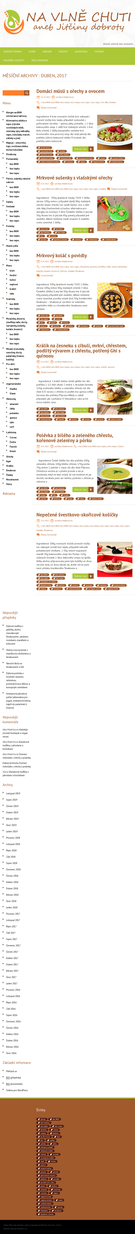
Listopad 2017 (13, 920)
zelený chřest (116, 419)
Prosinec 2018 (13, 837)
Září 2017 (10, 932)
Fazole (13, 446)
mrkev (53, 236)
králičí (104, 367)
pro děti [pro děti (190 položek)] (56, 1179)
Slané (121, 446)
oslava (43, 326)
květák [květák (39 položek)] (43, 1154)
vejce (82, 499)
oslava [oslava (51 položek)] (43, 1165)
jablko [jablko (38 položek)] (52, 1140)
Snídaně (47, 51)
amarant (14, 404)
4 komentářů (47, 275)
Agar (8, 461)
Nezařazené (12, 479)
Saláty (9, 201)
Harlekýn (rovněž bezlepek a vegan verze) (15, 733)
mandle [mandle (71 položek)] (56, 1154)
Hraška (9, 465)
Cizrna (13, 437)
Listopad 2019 (13, 793)
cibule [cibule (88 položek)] (55, 1130)
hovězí (13, 275)
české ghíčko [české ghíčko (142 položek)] (45, 1207)
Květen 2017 (12, 958)
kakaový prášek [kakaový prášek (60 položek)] (47, 1147)
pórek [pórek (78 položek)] (43, 1186)
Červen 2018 (12, 875)
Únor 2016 (11, 1053)
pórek (70, 499)
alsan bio (44, 229)
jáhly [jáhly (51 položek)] (55, 1144)
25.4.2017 (45, 97)
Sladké (112, 102)
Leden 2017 (11, 983)
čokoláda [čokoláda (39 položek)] (44, 1211)
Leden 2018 (11, 907)
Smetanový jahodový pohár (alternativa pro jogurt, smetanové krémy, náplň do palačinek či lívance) (18, 700)
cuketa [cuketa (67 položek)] (43, 1133)
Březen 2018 (12, 894)
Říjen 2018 (11, 850)
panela (43, 239)
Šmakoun (79, 271)
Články (9, 475)
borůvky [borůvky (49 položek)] (44, 1130)
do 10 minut (45, 148)
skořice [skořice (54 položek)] (54, 1186)
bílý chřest (61, 416)
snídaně (69, 162)
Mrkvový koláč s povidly (61, 255)
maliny (75, 585)
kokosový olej (66, 158)
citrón (58, 319)
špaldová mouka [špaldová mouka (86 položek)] (47, 1214)
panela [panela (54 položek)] (43, 1172)
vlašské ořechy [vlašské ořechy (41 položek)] (46, 1204)
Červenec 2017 (13, 945)
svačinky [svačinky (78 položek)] (57, 1189)
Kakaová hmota (10, 763)
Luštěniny (11, 432)
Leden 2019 (11, 831)
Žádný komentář (49, 107)
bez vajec (85, 102)
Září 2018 (10, 856)
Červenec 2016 (13, 1021)
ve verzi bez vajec (116, 326)
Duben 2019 (12, 812)
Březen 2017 (12, 970)
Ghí (42, 236)
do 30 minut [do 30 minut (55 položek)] (45, 1137)
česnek (61, 419)
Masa (9, 265)
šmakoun (84, 326)
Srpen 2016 (11, 1015)
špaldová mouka (60, 239)
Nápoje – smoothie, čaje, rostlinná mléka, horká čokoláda (17, 146)
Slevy (9, 484)
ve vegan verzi (94, 589)
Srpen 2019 (11, 799)
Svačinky (99, 51)
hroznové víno (46, 151)
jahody (62, 151)
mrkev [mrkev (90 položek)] (53, 1161)
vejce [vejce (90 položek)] (60, 1200)
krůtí (12, 270)
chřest (43, 495)
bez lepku (65, 102)
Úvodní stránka (13, 51)
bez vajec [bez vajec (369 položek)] (58, 1126)
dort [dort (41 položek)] (58, 1137)
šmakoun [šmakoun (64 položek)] (58, 1211)
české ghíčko (46, 419)
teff (12, 426)
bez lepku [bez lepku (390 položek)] (44, 1126)
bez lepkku (45, 412)
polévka (57, 499)
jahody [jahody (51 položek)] (43, 1144)
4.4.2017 (45, 361)
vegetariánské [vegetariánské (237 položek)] (46, 1200)
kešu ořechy (64, 155)
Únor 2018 (11, 901)
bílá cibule (45, 416)
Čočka (13, 442)
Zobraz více (80, 149)
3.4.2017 (45, 520)
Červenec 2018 (13, 869)
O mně (32, 51)
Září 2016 (10, 1008)
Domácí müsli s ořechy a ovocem (70, 91)
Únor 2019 (11, 825)
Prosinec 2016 (13, 989)
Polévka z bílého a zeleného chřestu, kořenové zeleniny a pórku (74, 438)
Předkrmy (11, 154)
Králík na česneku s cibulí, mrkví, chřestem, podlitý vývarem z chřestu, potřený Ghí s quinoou (81, 350)
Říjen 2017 (11, 926)
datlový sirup (46, 585)
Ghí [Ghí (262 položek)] (42, 1140)
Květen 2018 (12, 882)
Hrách (13, 451)
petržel (43, 499)
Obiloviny (11, 398)
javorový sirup (46, 155)
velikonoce (93, 239)
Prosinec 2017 (13, 913)
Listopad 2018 (13, 844)
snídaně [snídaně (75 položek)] (44, 1189)
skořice (43, 589)
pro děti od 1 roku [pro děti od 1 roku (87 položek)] (47, 1182)
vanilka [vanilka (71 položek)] (44, 1193)
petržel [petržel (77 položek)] (55, 1172)
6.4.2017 (45, 183)
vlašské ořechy (117, 162)
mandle (89, 585)
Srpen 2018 (11, 863)
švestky (98, 326)
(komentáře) (14, 1083)
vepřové (14, 284)
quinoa (111, 367)
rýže (12, 422)
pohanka (14, 413)
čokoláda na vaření (48, 582)
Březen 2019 (12, 818)
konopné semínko (85, 158)
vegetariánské (39, 60)
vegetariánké (98, 162)
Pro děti (104, 102)
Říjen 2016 (11, 1002)
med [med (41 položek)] (42, 1161)
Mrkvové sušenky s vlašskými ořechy (74, 177)
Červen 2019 (12, 806)
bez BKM (46, 102)
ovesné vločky (118, 158)
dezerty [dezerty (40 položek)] (56, 1133)
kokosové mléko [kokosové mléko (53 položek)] (47, 1151)
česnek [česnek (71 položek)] (60, 1207)
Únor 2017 (11, 977)
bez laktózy (45, 232)
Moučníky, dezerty (14, 60)
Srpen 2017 (11, 939)
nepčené (103, 585)
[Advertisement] (17, 552)
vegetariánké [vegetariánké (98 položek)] (46, 1196)
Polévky (63, 51)
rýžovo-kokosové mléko (50, 162)
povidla (70, 326)
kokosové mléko (47, 158)
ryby (12, 293)
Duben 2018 (12, 888)
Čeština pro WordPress (17, 1090)
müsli (102, 158)
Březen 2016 (12, 1046)
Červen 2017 (12, 951)
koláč (53, 322)
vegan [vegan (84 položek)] (55, 1193)
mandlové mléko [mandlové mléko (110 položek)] (47, 1158)
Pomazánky (12, 158)
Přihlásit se (11, 1071)
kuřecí (13, 279)
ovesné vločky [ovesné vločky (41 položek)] (46, 1168)
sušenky (78, 239)
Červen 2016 (12, 1027)
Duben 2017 (12, 964)
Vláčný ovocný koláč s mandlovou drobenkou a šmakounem (18, 654)
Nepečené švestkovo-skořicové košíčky (77, 514)
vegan (83, 162)
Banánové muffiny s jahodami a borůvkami (16, 745)
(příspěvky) (13, 1077)
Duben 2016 (12, 1040)
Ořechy (63, 271)
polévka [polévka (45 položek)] (44, 1179)
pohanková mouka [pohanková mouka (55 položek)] (48, 1175)
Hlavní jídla (81, 51)
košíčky (62, 585)
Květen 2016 (12, 1034)
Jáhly (12, 408)
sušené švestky (74, 589)
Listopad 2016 (13, 996)
